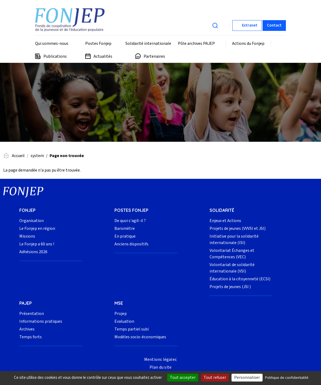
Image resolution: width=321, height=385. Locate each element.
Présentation (31, 314)
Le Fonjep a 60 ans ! (36, 244)
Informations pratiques (40, 321)
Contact (274, 25)
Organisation (31, 221)
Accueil (18, 156)
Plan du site (160, 367)
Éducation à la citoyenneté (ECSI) (240, 279)
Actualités (103, 56)
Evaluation (124, 321)
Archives (27, 329)
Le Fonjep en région (37, 228)
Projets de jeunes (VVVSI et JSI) (238, 228)
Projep (120, 314)
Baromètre (124, 228)
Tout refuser (215, 377)
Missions (27, 236)
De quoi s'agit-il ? (130, 221)
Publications (55, 56)
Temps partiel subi (131, 329)
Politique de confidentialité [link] (286, 377)
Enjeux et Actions (225, 221)
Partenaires (154, 56)
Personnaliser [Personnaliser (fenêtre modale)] (247, 377)
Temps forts (30, 337)
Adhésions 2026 (33, 252)
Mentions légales (160, 359)
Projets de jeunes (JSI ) (230, 287)
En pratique (125, 236)
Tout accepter (183, 377)
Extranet (249, 25)
